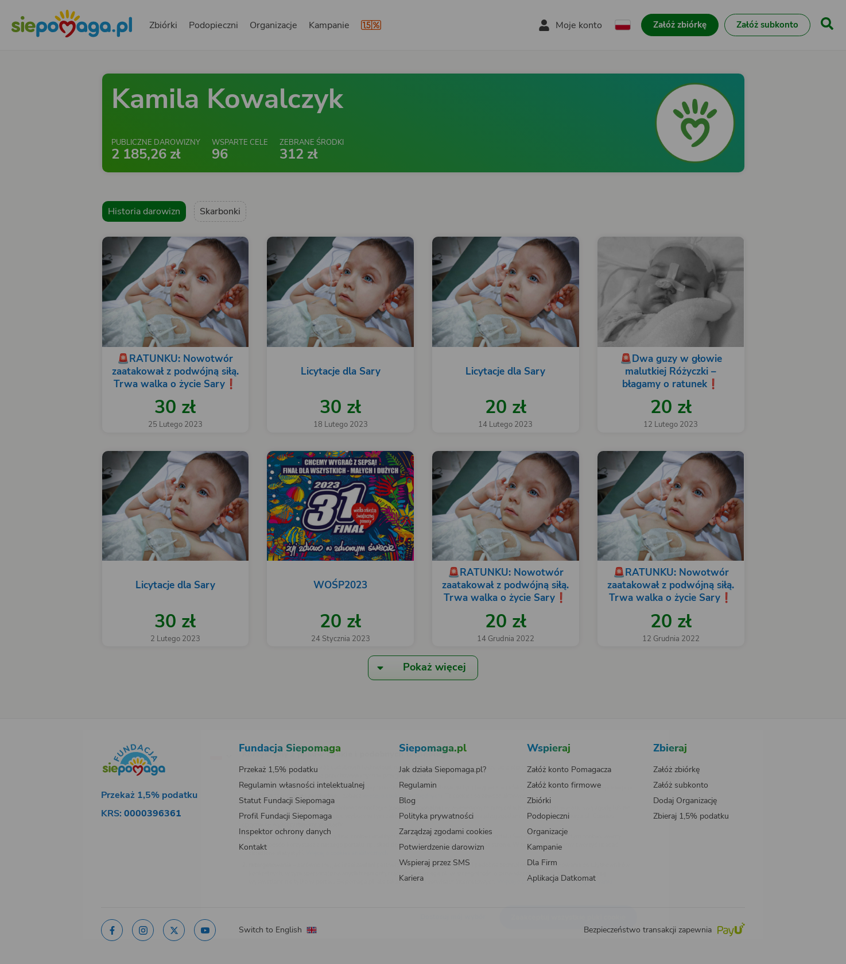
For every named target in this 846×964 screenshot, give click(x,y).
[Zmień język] (171, 737)
